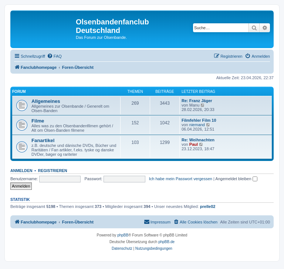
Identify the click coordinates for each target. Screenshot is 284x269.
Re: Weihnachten (198, 140)
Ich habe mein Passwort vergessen (180, 178)
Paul (193, 144)
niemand (197, 124)
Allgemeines (45, 101)
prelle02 (208, 206)
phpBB (122, 235)
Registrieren (52, 170)
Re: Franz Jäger (197, 100)
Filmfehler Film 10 (199, 120)
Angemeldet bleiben (236, 178)
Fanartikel (42, 140)
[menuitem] (54, 56)
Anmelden (21, 170)
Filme (37, 121)
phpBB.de (166, 242)
